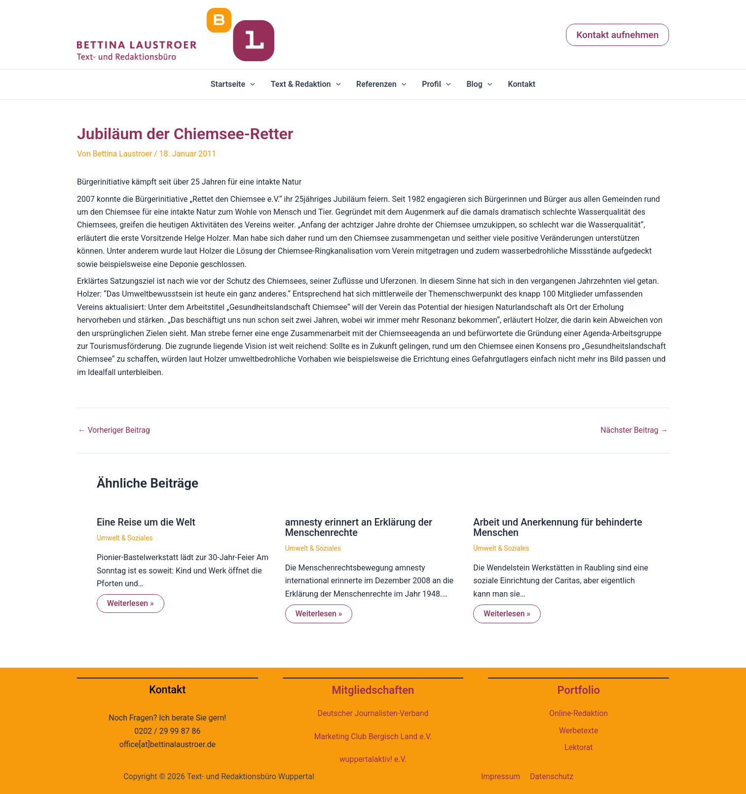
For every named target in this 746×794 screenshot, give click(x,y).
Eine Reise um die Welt (147, 522)
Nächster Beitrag (633, 430)
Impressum (501, 775)
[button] (617, 35)
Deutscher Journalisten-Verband (373, 713)
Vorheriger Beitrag (114, 430)
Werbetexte (578, 729)
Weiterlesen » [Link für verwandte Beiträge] (130, 602)
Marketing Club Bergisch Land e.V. (373, 735)
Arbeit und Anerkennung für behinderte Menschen (559, 526)
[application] (250, 84)
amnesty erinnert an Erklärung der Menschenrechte (360, 526)
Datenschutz (552, 775)
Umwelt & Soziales (125, 537)
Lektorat (578, 747)
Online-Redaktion (578, 713)
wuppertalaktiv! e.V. (373, 758)
